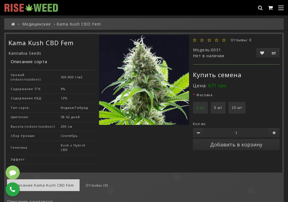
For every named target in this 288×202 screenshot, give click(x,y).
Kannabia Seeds (24, 53)
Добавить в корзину (236, 144)
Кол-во (199, 123)
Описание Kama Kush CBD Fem (43, 185)
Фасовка (204, 95)
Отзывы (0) (97, 185)
